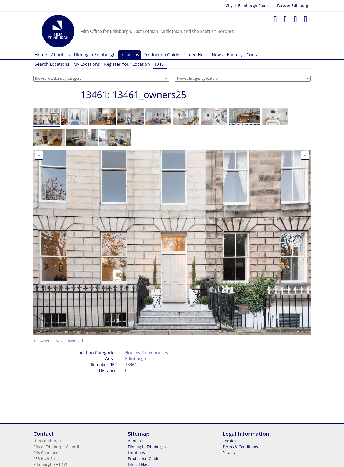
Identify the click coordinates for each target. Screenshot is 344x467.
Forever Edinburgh (294, 5)
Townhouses (155, 353)
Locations (129, 55)
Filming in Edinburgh (95, 55)
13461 (160, 64)
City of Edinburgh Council (249, 5)
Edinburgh (135, 359)
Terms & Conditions (240, 446)
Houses (132, 353)
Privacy (229, 452)
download (74, 340)
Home (41, 55)
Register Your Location (127, 64)
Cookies (229, 440)
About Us (60, 55)
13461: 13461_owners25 (134, 94)
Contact (254, 55)
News (217, 55)
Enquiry (234, 55)
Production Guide (161, 55)
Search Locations (52, 64)
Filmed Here (195, 55)
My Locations (86, 64)
